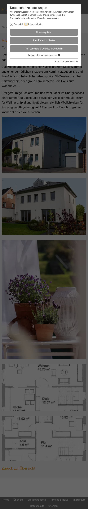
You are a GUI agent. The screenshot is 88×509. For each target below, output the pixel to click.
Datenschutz (72, 61)
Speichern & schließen (44, 40)
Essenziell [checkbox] (18, 24)
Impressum (60, 61)
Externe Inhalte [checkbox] (35, 24)
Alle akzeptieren (44, 32)
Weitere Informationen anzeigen (44, 55)
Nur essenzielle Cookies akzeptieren (44, 48)
